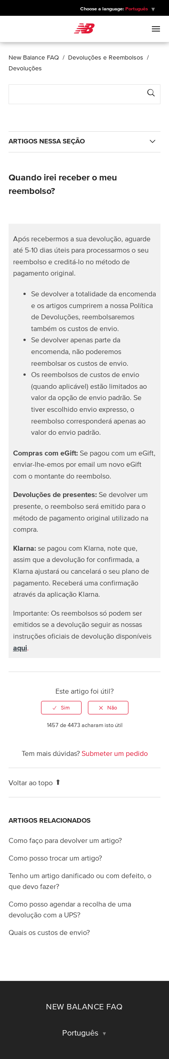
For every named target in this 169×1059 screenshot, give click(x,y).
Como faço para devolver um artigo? (65, 840)
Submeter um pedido (115, 753)
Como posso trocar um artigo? (55, 858)
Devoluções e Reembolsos (105, 57)
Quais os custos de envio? (49, 932)
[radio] (61, 707)
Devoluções (25, 68)
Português (137, 8)
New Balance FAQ (34, 57)
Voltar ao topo (35, 782)
